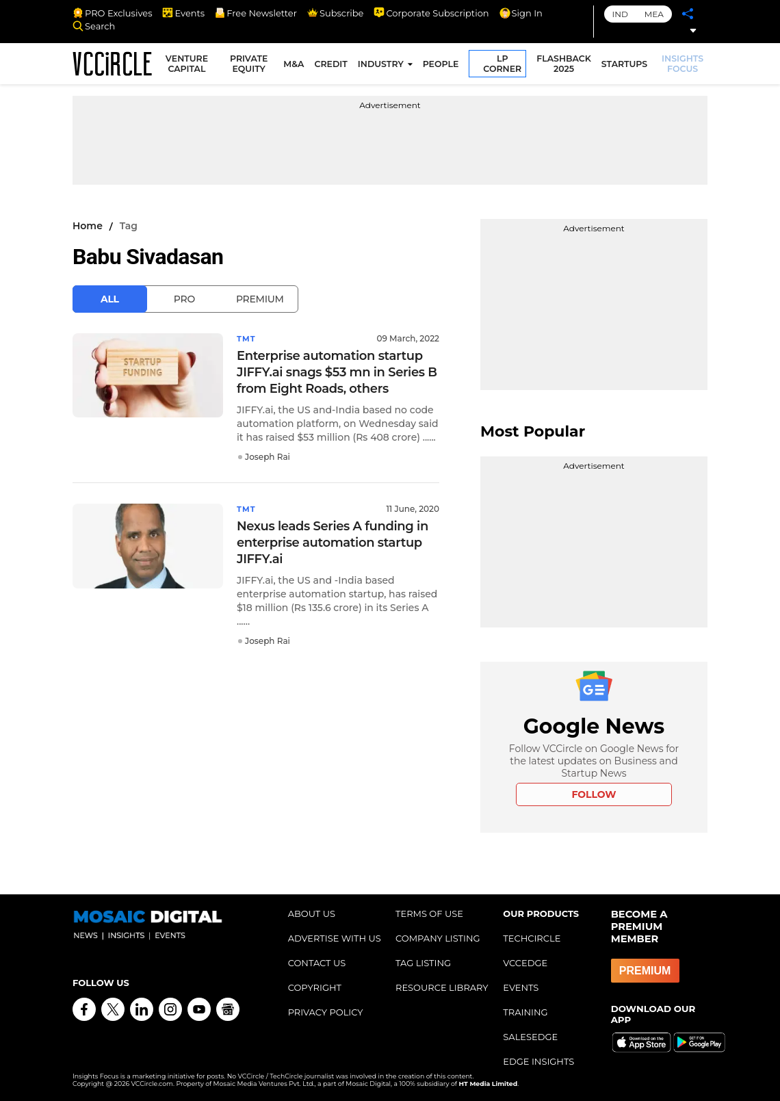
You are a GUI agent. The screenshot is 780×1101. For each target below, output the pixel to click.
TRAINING (525, 1012)
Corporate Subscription (431, 13)
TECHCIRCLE (531, 938)
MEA (654, 14)
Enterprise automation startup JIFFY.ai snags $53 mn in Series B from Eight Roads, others (337, 372)
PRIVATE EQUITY (251, 65)
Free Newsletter (256, 13)
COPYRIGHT (314, 987)
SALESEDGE (530, 1036)
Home (88, 226)
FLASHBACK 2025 (565, 65)
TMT (247, 338)
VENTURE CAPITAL (191, 65)
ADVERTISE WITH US (334, 938)
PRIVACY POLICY (325, 1012)
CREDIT (332, 66)
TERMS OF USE (429, 913)
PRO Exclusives (112, 13)
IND (620, 14)
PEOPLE (442, 66)
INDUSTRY (382, 66)
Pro (184, 299)
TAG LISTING (423, 962)
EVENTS (520, 987)
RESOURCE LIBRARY (442, 987)
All (110, 299)
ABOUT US (311, 913)
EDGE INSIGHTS (538, 1061)
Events (183, 13)
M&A (295, 66)
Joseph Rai (267, 457)
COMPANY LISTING (437, 938)
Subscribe (335, 13)
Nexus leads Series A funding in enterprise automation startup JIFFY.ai (332, 543)
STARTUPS (626, 66)
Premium (260, 299)
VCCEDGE (525, 962)
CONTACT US (317, 962)
